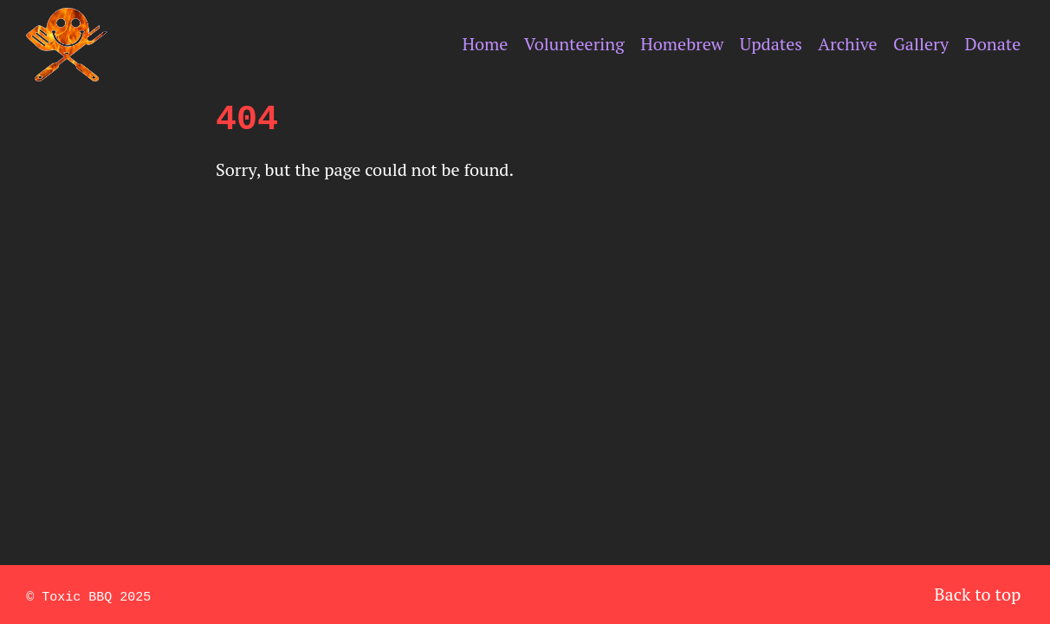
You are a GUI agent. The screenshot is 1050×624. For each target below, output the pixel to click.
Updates (771, 43)
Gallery (921, 43)
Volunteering (574, 43)
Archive (847, 43)
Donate (993, 43)
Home (485, 43)
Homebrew (681, 43)
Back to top (977, 594)
